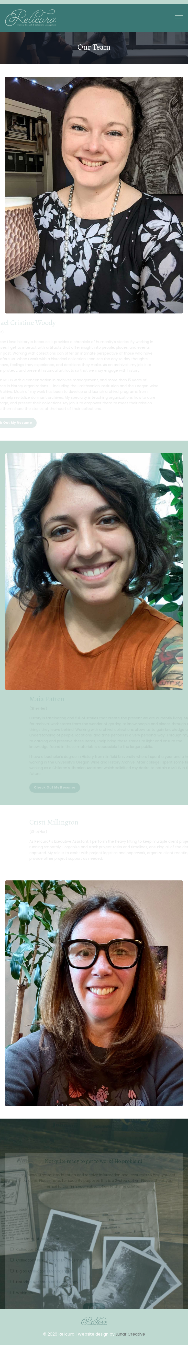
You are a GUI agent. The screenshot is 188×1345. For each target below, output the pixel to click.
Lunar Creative (130, 1334)
